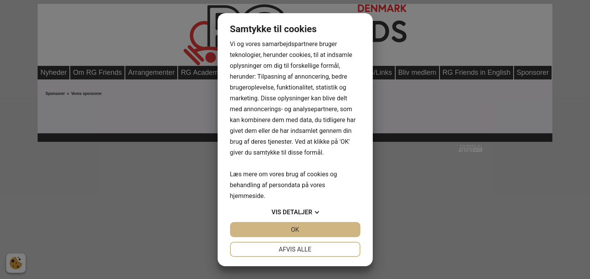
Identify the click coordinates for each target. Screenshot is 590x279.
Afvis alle (295, 249)
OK (295, 229)
